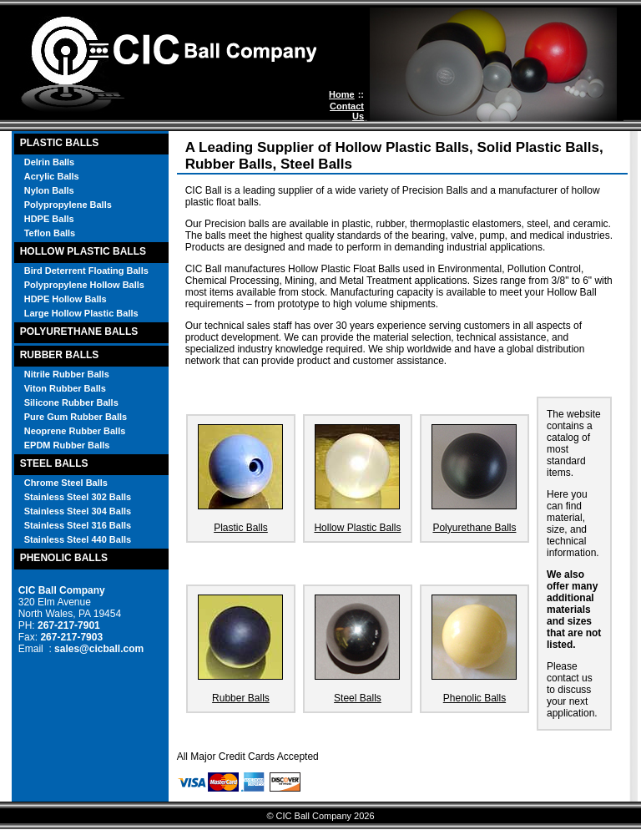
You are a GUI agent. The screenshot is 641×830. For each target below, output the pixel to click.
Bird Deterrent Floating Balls (86, 271)
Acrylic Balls (51, 176)
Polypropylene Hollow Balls (84, 285)
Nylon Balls (49, 190)
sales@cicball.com (99, 649)
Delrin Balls (49, 162)
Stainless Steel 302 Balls (77, 497)
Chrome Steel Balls (66, 483)
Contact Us (347, 111)
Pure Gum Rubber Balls (75, 417)
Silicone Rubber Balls (71, 402)
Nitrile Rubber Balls (66, 374)
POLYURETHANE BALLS (79, 331)
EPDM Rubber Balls (67, 445)
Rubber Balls (241, 698)
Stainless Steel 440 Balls (77, 539)
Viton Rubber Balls (65, 388)
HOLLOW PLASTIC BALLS (83, 251)
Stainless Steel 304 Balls (77, 511)
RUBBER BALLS (59, 355)
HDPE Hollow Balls (65, 299)
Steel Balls (357, 698)
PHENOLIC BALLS (64, 558)
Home (342, 94)
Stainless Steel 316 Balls (77, 525)
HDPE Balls (49, 219)
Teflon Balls (50, 233)
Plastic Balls (241, 528)
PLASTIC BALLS (59, 143)
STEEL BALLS (54, 463)
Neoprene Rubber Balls (75, 431)
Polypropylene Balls (68, 205)
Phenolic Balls (474, 698)
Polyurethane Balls (474, 528)
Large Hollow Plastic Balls (81, 313)
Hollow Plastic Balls (357, 528)
